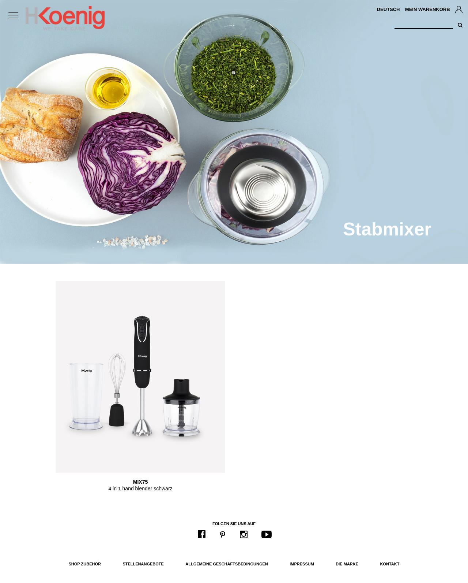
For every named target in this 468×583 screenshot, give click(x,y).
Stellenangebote (142, 564)
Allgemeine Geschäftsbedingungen (226, 564)
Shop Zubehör (85, 564)
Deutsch (388, 9)
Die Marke (347, 564)
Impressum (302, 564)
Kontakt (390, 564)
